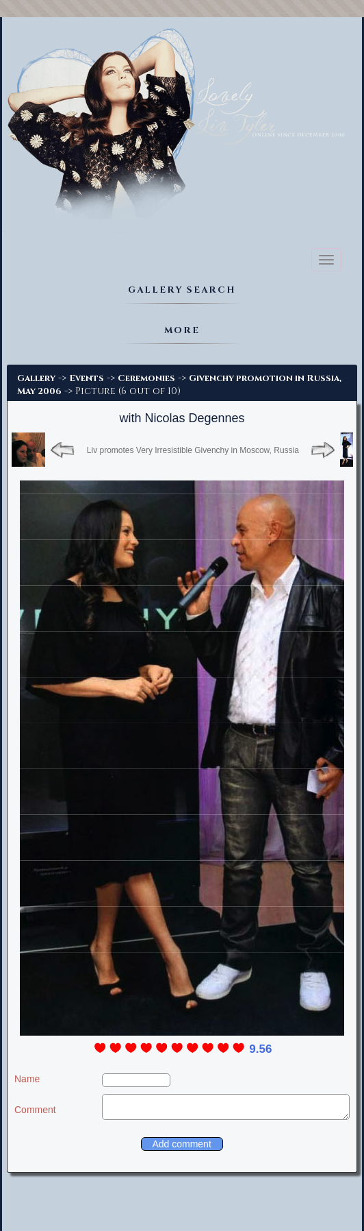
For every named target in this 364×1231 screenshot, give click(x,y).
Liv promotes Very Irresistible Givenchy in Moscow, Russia (193, 450)
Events (86, 378)
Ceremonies (146, 378)
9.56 (260, 1049)
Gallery (36, 378)
